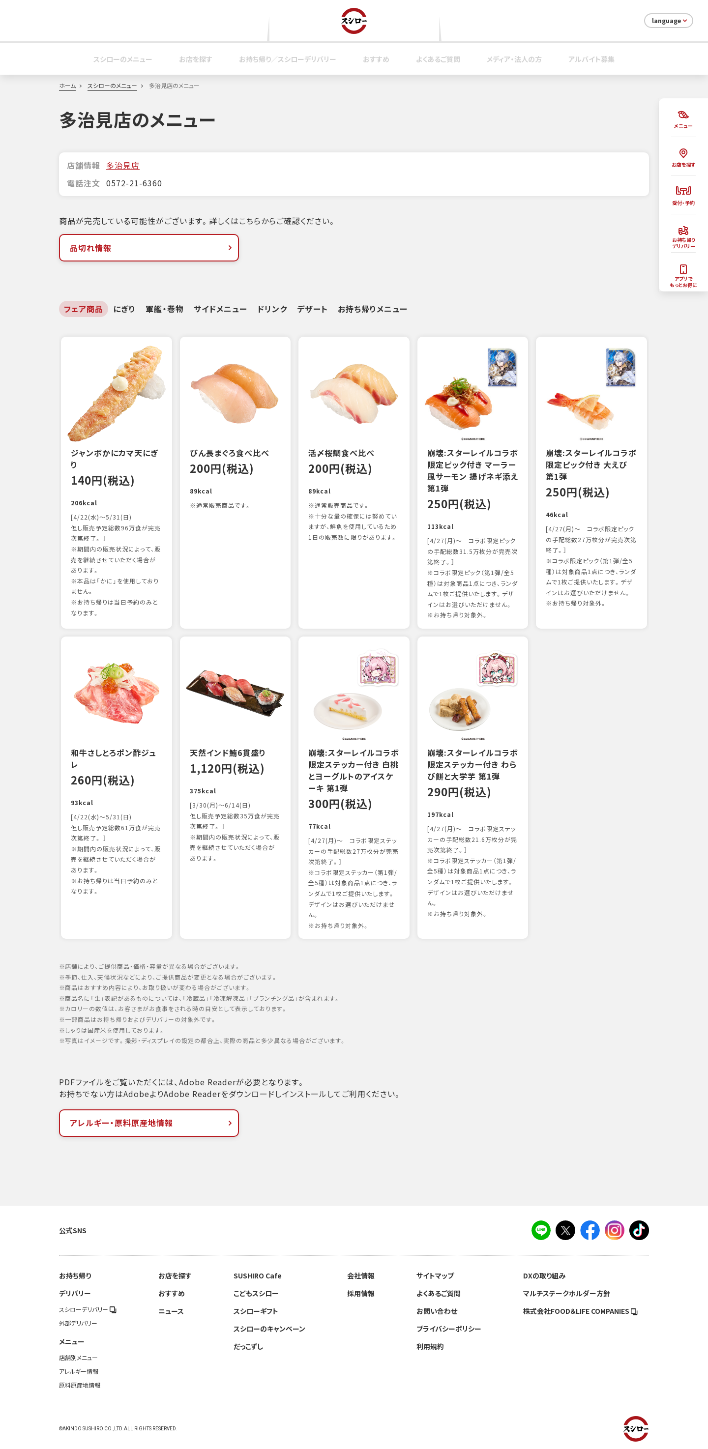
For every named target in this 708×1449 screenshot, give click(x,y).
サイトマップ (435, 1275)
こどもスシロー (256, 1293)
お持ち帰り (75, 1275)
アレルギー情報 (78, 1371)
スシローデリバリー (88, 1309)
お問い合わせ (436, 1311)
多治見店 (123, 165)
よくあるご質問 (438, 59)
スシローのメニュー (122, 59)
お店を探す (195, 59)
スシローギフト (256, 1311)
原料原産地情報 (79, 1385)
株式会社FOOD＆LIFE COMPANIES (580, 1311)
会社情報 (361, 1275)
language (670, 20)
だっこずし (248, 1346)
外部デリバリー (78, 1323)
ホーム (67, 85)
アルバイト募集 (591, 59)
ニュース (171, 1311)
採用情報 (361, 1293)
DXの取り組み (544, 1275)
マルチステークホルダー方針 (566, 1293)
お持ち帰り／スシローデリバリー (287, 59)
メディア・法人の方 (514, 59)
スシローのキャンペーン (269, 1328)
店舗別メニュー (78, 1357)
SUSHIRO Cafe (258, 1275)
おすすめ (376, 59)
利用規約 (430, 1346)
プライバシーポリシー (448, 1328)
